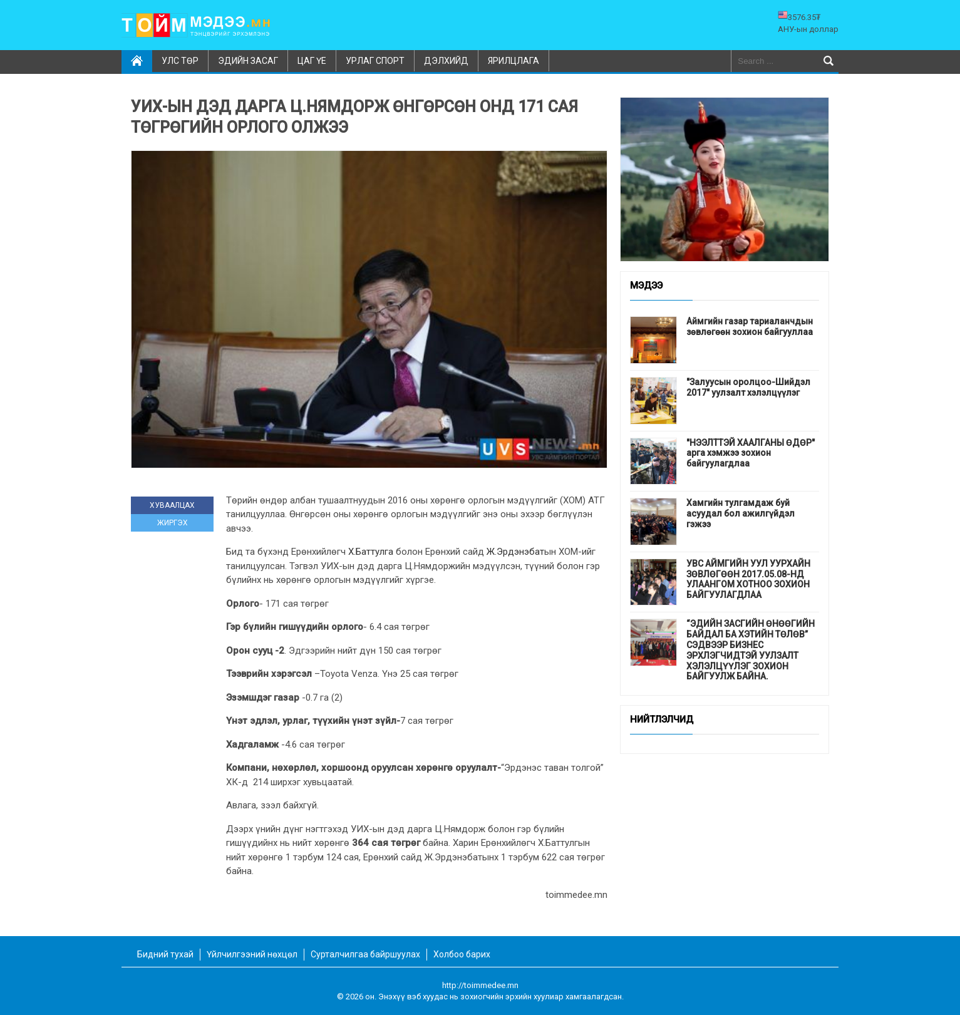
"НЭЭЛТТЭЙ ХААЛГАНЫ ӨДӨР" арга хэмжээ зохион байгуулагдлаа (750, 453)
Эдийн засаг (248, 61)
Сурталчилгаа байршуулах (365, 954)
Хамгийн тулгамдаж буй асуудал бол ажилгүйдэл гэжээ (740, 513)
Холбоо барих (461, 954)
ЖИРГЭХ (172, 522)
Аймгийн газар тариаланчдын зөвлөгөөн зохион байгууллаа (749, 326)
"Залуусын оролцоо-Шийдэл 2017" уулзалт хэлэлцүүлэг (748, 387)
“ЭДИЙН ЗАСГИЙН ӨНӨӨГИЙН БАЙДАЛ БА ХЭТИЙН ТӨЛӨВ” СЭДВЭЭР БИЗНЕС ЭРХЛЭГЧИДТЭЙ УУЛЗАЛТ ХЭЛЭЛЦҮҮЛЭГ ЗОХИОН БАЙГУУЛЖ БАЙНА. (750, 650)
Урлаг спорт (375, 61)
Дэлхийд (446, 61)
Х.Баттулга (370, 551)
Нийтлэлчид (661, 720)
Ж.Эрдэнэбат (515, 551)
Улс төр (180, 61)
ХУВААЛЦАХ (172, 505)
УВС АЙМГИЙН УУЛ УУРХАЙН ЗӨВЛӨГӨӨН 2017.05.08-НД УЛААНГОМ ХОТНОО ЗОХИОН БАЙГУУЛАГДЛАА (748, 579)
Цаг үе (311, 61)
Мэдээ (646, 286)
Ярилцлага (513, 61)
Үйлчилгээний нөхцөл (252, 954)
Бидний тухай (165, 954)
